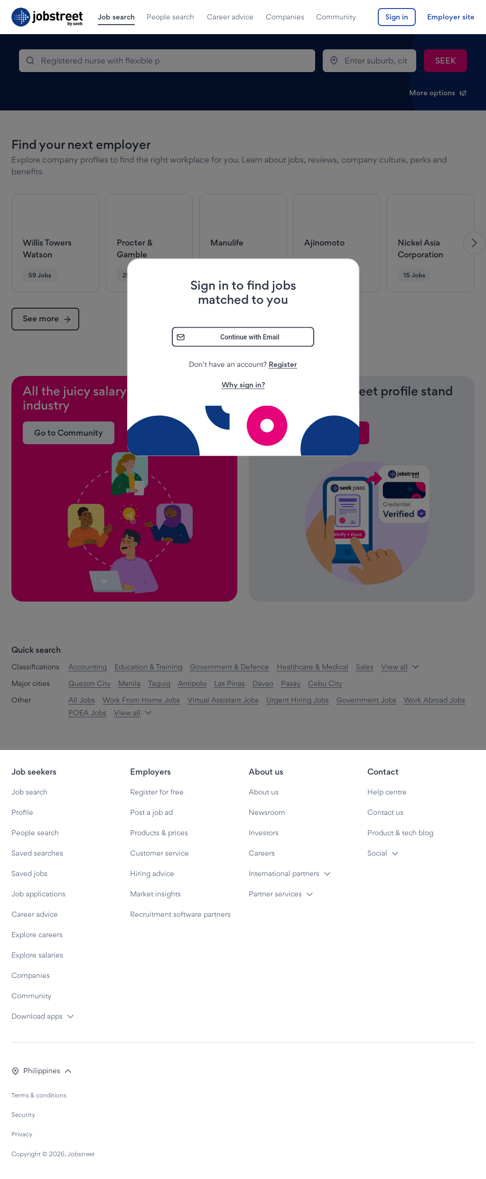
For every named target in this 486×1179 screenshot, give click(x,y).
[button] (41, 1071)
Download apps (37, 1016)
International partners (284, 873)
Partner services (275, 893)
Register (283, 363)
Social (377, 853)
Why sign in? (243, 384)
